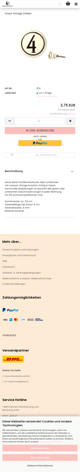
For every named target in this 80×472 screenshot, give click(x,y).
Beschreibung (14, 171)
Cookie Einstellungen (13, 283)
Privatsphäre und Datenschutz (19, 255)
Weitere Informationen (40, 465)
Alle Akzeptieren (40, 448)
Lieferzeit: (10, 93)
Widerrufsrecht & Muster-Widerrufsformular (27, 278)
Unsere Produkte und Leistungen (20, 249)
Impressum (8, 266)
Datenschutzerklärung (50, 441)
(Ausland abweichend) (46, 96)
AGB (4, 261)
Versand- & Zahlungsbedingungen (21, 272)
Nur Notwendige (40, 457)
